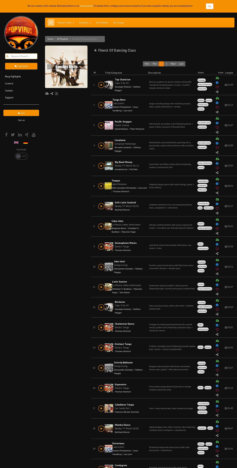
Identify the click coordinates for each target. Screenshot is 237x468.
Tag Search (21, 66)
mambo (202, 428)
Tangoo (116, 180)
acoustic (202, 127)
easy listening (204, 84)
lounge (201, 80)
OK (209, 6)
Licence (9, 83)
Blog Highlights (13, 76)
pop (200, 208)
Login (21, 113)
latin (210, 428)
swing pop (203, 248)
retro (200, 244)
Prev (155, 63)
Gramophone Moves (126, 242)
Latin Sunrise (119, 281)
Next (173, 63)
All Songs (118, 22)
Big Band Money (123, 162)
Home (50, 39)
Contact (9, 90)
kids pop (202, 189)
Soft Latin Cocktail (125, 202)
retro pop (208, 208)
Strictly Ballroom (123, 362)
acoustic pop (204, 122)
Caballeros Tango (124, 404)
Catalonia (120, 140)
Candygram (121, 465)
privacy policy (86, 5)
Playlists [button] (85, 22)
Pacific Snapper (123, 121)
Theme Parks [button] (65, 22)
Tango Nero (118, 99)
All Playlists (62, 39)
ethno (201, 100)
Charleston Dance (124, 323)
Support (9, 97)
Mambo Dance (122, 424)
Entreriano (118, 443)
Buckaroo (120, 301)
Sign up (21, 120)
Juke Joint (119, 261)
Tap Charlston (122, 79)
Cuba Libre (117, 221)
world (209, 100)
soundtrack (203, 203)
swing (201, 167)
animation (203, 181)
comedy (202, 408)
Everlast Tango (123, 344)
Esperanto (120, 384)
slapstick (202, 185)
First (147, 63)
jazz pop (202, 88)
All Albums (102, 22)
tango (201, 109)
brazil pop (203, 104)
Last (181, 63)
